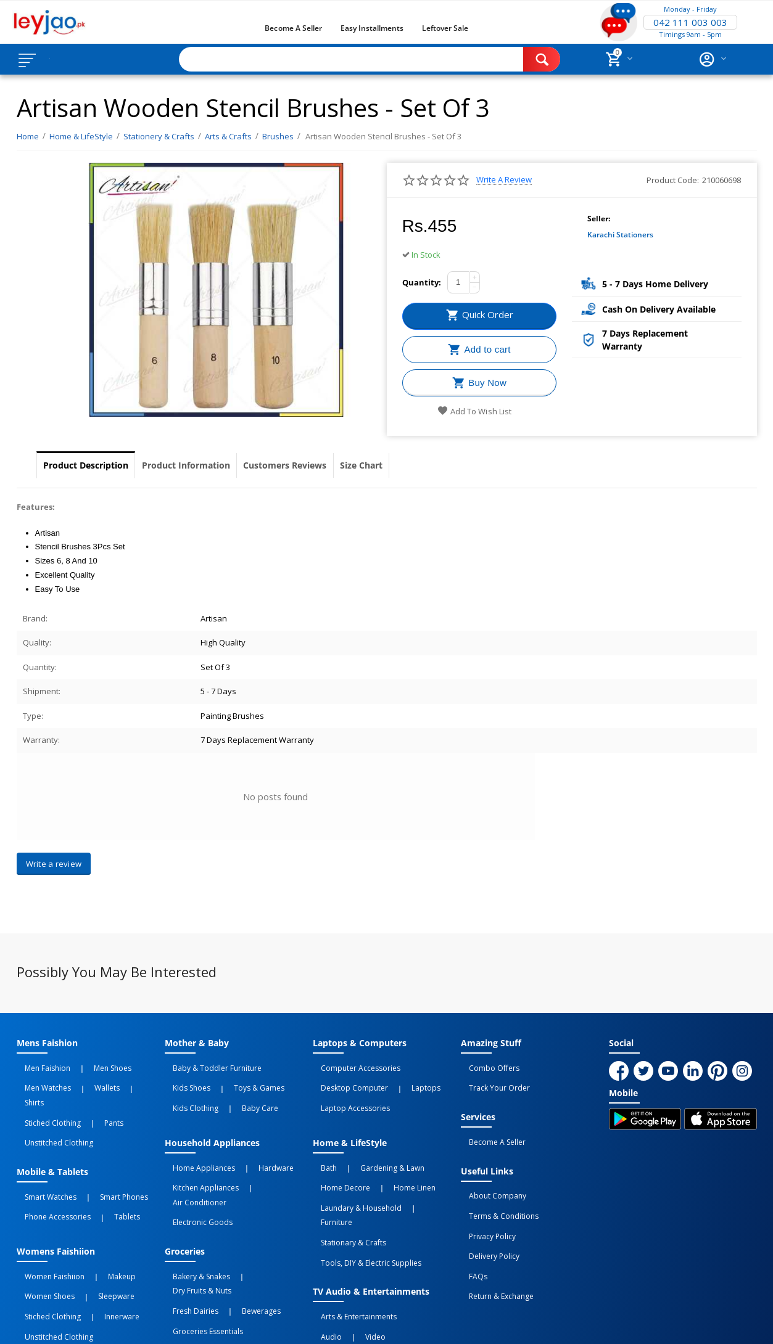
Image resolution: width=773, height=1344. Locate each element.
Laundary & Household (353, 1172)
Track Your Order (491, 1079)
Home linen (389, 1159)
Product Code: (673, 180)
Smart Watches (42, 1153)
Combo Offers (486, 1065)
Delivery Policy (486, 1214)
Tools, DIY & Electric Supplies (363, 1199)
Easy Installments (372, 28)
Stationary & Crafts (345, 1186)
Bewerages (236, 1233)
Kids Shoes (183, 1079)
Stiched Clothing (45, 1092)
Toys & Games (234, 1079)
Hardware (250, 1145)
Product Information (224, 465)
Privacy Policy (484, 1201)
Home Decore (337, 1159)
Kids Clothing (187, 1092)
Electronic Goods (195, 1172)
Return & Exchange (493, 1241)
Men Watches (40, 1079)
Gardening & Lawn (367, 1145)
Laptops (400, 1079)
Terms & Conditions (496, 1187)
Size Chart (445, 465)
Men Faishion (39, 1065)
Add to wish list (474, 411)
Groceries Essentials (200, 1247)
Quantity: (421, 282)
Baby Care (235, 1092)
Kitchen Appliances (198, 1159)
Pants (88, 1092)
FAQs (470, 1228)
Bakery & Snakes (193, 1220)
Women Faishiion (46, 1220)
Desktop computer (346, 1079)
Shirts (110, 1079)
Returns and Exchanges (339, 1323)
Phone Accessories (50, 1167)
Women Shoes (42, 1233)
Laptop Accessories (347, 1092)
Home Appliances (196, 1145)
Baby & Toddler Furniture (209, 1065)
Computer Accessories (352, 1065)
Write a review (504, 179)
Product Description (98, 465)
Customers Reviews (347, 465)
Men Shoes (87, 1065)
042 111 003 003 (690, 22)
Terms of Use (253, 1323)
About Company (489, 1174)
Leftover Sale (445, 28)
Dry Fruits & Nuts (257, 1220)
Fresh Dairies (187, 1233)
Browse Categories (84, 59)
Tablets (102, 1167)
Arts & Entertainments (351, 1247)
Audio (323, 1260)
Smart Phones (99, 1153)
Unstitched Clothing (51, 1106)
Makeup (96, 1220)
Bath (321, 1145)
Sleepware (91, 1233)
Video (350, 1260)
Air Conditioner (264, 1159)
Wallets (81, 1079)
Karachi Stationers (620, 234)
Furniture (415, 1172)
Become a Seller (293, 28)
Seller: (598, 218)
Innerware (96, 1247)
